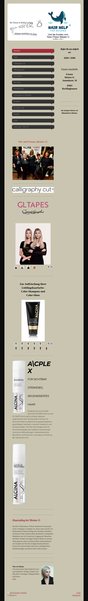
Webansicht (76, 595)
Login (78, 593)
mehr (14, 579)
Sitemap (24, 593)
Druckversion (14, 593)
